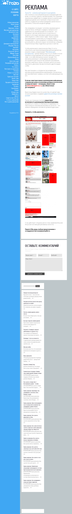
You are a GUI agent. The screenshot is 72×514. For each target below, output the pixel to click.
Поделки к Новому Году (29, 364)
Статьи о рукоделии (12, 100)
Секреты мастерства (12, 98)
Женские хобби (27, 347)
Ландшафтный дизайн (12, 63)
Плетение (16, 55)
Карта (16, 15)
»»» (32, 298)
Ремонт (16, 65)
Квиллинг (16, 47)
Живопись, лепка (14, 28)
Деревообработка (13, 57)
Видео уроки (15, 24)
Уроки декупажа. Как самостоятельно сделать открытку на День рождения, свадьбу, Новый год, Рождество (33, 427)
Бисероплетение (14, 32)
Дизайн (16, 26)
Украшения (15, 84)
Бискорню (16, 34)
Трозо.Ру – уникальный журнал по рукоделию (40, 13)
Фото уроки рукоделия (12, 102)
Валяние (16, 36)
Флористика (15, 92)
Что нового (15, 67)
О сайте (15, 9)
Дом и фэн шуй (14, 61)
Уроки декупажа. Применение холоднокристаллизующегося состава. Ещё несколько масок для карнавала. (33, 468)
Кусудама (16, 49)
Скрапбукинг (15, 88)
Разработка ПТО (14, 113)
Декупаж (16, 42)
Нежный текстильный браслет (31, 293)
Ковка (17, 59)
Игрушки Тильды (14, 46)
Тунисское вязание (13, 77)
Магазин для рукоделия (11, 30)
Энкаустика (15, 80)
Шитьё (17, 96)
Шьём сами (15, 78)
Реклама (15, 12)
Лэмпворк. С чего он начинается (31, 338)
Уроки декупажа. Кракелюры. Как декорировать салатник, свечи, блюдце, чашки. (31, 392)
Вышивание (15, 38)
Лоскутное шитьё (13, 51)
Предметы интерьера (12, 82)
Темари (16, 90)
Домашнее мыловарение (11, 44)
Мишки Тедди (14, 53)
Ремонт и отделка (13, 73)
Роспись (16, 86)
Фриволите (15, 94)
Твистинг (16, 75)
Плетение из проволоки (12, 69)
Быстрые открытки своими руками (32, 321)
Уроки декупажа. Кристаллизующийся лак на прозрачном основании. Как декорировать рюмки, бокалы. (33, 404)
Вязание (16, 40)
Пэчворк (16, 71)
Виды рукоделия (28, 356)
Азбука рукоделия (13, 22)
